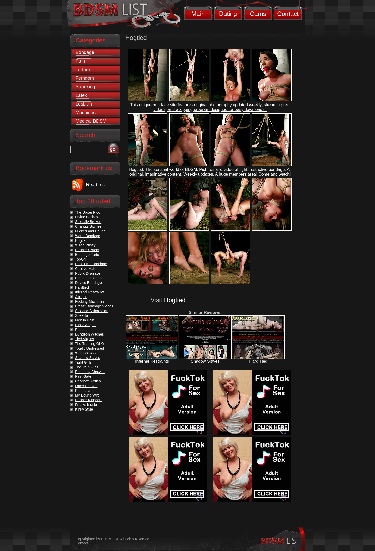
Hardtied (82, 287)
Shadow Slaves (205, 361)
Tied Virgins (84, 339)
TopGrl (80, 259)
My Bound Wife (87, 395)
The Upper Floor (88, 212)
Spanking (85, 86)
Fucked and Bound (90, 231)
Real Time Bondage (91, 264)
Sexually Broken (88, 222)
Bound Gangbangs (90, 278)
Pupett (80, 329)
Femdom (85, 78)
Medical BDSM (91, 121)
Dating (228, 13)
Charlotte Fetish (88, 381)
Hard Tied (258, 361)
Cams (258, 13)
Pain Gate (83, 376)
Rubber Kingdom (88, 400)
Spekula (81, 315)
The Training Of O (89, 344)
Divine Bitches (86, 217)
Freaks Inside (86, 405)
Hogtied (175, 300)
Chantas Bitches (88, 226)
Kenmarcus (84, 390)
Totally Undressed (89, 348)
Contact (288, 13)
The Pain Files (86, 367)
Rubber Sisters (87, 250)
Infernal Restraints (152, 361)
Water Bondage (87, 236)
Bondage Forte (87, 254)
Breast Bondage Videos (94, 306)
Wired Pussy (85, 245)
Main (198, 13)
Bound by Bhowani (90, 372)
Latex (81, 95)
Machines (86, 112)
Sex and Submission (91, 311)
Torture (83, 69)
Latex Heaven (86, 386)
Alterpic (81, 297)
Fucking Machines (89, 301)
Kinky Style (84, 409)
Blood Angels (85, 325)
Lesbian (84, 104)
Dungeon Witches (89, 334)
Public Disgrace (87, 273)
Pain (80, 61)
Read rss (95, 184)
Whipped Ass (85, 353)
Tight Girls (83, 362)
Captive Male (85, 269)
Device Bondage (88, 283)
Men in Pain (84, 320)
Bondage (85, 52)
